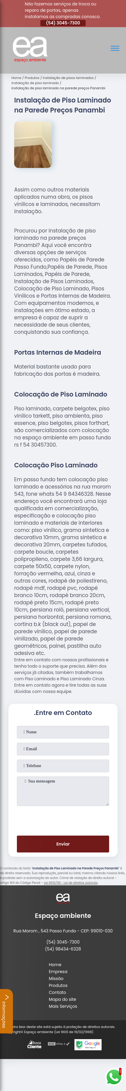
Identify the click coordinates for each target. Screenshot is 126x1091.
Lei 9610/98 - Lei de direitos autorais (71, 883)
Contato (57, 992)
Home (55, 965)
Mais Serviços (63, 1006)
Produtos (58, 985)
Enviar (63, 844)
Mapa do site (62, 999)
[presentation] (63, 819)
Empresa (58, 972)
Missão (56, 979)
